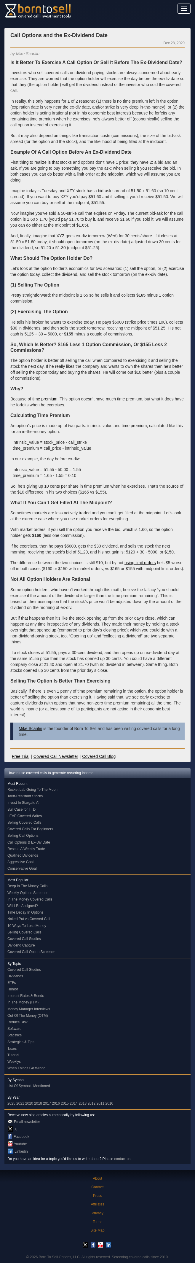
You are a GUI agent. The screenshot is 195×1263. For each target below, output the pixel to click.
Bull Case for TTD (21, 809)
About (97, 1178)
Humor (12, 989)
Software (14, 1029)
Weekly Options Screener (27, 893)
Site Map (97, 1230)
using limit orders (140, 562)
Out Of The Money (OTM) (27, 1016)
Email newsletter (27, 1122)
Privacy (97, 1213)
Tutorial (13, 1055)
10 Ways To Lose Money (26, 926)
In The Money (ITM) (23, 1002)
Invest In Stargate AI (23, 803)
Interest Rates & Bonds (25, 996)
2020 (29, 1103)
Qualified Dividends (22, 855)
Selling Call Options (23, 835)
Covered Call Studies (24, 939)
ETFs (11, 983)
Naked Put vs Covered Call (28, 919)
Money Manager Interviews (28, 1009)
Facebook (21, 1137)
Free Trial (20, 756)
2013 (83, 1103)
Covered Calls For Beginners (30, 829)
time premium (44, 399)
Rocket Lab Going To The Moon (32, 790)
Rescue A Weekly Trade (26, 849)
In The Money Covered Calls (29, 899)
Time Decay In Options (25, 912)
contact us (122, 1159)
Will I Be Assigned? (22, 906)
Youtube (20, 1144)
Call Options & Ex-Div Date (28, 842)
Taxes (12, 1048)
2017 (47, 1103)
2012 (91, 1103)
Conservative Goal (22, 868)
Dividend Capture (21, 945)
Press (97, 1196)
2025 (11, 1103)
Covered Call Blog (99, 756)
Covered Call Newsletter (55, 756)
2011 (100, 1103)
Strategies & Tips (20, 1042)
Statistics (14, 1035)
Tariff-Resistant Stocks (25, 796)
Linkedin (21, 1151)
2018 (38, 1103)
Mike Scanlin (30, 728)
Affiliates (97, 1204)
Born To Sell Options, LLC (59, 1257)
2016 (56, 1103)
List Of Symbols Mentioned (28, 1086)
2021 (20, 1103)
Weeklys (14, 1062)
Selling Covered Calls (24, 822)
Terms (98, 1222)
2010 (110, 1103)
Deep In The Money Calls (27, 886)
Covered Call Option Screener (31, 952)
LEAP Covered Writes (24, 816)
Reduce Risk (17, 1022)
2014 (74, 1103)
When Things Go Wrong (26, 1068)
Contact (97, 1187)
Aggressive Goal (20, 862)
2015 (65, 1103)
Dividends (15, 976)
